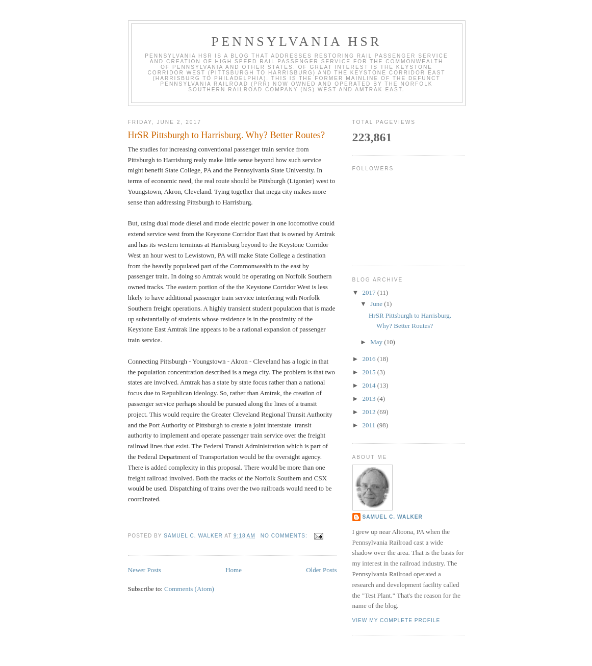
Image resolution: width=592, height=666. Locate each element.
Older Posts (321, 570)
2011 (370, 425)
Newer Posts (144, 570)
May (377, 342)
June (377, 304)
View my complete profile (396, 620)
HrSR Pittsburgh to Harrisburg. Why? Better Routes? (226, 135)
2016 (370, 359)
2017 (370, 292)
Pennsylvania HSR (297, 41)
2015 (370, 372)
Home (233, 570)
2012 (370, 412)
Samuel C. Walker (393, 517)
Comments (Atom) (189, 589)
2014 (370, 385)
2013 (370, 398)
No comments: (285, 536)
